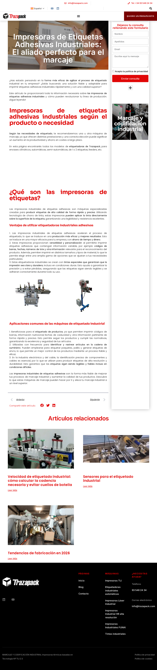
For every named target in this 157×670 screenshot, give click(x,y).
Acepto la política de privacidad (131, 71)
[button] (42, 405)
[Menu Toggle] (78, 16)
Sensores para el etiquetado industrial (108, 478)
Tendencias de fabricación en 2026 (39, 553)
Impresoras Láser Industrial (114, 602)
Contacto (83, 593)
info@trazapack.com (143, 606)
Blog (80, 587)
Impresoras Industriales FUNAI (115, 625)
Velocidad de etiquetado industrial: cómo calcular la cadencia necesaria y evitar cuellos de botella (40, 480)
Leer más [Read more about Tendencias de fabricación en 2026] (12, 558)
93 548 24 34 (139, 590)
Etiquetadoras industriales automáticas (113, 590)
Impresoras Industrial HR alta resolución (114, 614)
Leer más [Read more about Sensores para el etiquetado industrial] (87, 486)
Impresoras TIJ (113, 580)
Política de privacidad (145, 654)
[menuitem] (37, 8)
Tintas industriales (115, 633)
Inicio (81, 580)
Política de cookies (143, 658)
